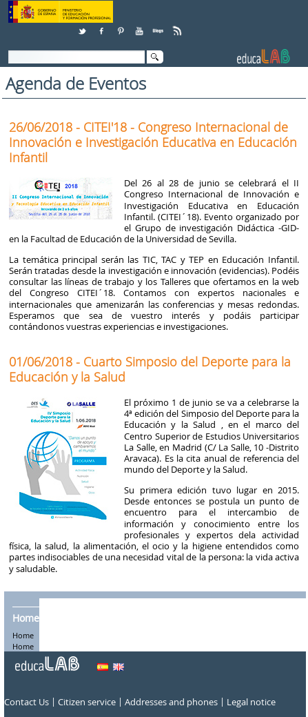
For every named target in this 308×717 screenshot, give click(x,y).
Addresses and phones (171, 702)
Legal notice (251, 702)
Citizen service (87, 702)
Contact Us (26, 702)
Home (25, 618)
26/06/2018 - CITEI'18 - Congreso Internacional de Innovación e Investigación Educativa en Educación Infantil (153, 142)
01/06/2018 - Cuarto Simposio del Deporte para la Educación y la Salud (150, 369)
